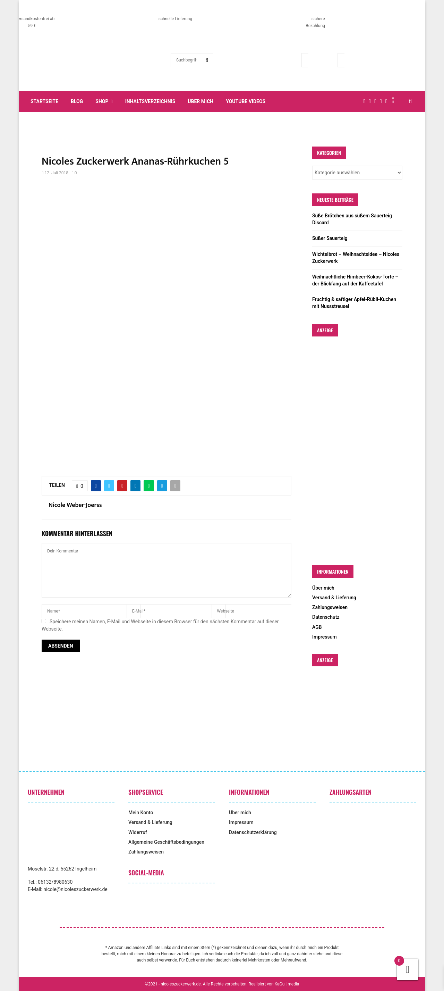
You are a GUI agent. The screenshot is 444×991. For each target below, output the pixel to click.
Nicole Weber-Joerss (75, 505)
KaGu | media (287, 984)
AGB (317, 627)
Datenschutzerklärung (253, 832)
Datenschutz (325, 617)
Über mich (200, 101)
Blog (77, 101)
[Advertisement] (166, 239)
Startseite (44, 101)
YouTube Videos (245, 101)
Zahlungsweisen (330, 607)
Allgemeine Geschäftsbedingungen (166, 842)
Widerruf (137, 832)
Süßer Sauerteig (330, 238)
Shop (101, 101)
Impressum (324, 637)
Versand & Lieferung (334, 597)
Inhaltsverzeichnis (150, 101)
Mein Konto (140, 812)
